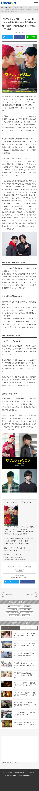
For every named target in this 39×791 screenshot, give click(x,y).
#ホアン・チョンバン (12, 612)
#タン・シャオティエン (26, 612)
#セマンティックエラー (15, 567)
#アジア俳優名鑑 (12, 609)
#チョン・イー (26, 615)
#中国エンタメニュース (14, 606)
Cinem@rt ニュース (10, 7)
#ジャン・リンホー (14, 615)
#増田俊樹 (20, 570)
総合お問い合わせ (7, 772)
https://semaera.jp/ (16, 557)
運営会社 (32, 772)
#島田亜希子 (27, 606)
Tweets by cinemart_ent (9, 762)
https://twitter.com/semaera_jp (15, 559)
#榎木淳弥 (28, 567)
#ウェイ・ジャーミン (25, 609)
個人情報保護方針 (19, 772)
